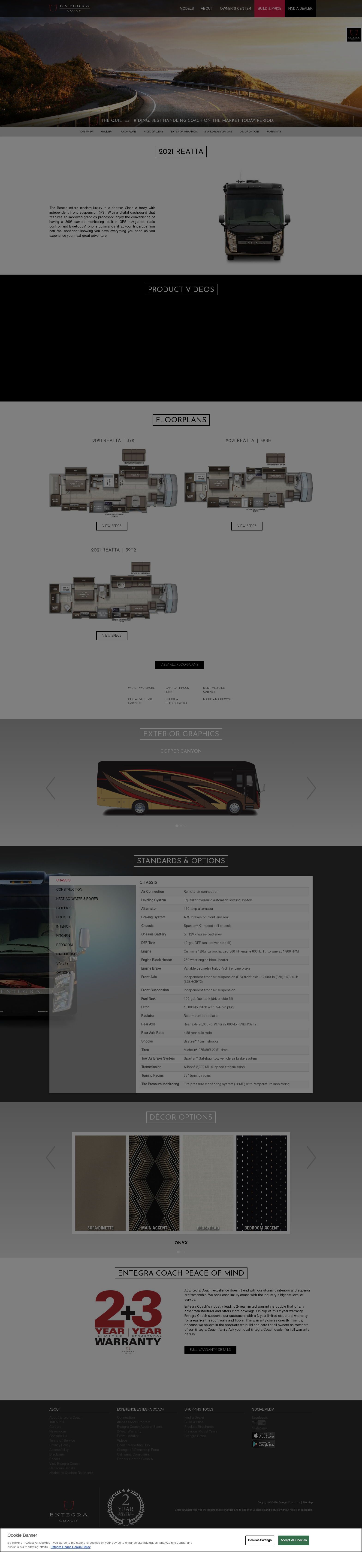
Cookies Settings (260, 1540)
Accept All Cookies (294, 1540)
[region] (181, 1540)
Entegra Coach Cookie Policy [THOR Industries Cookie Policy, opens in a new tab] (70, 1547)
